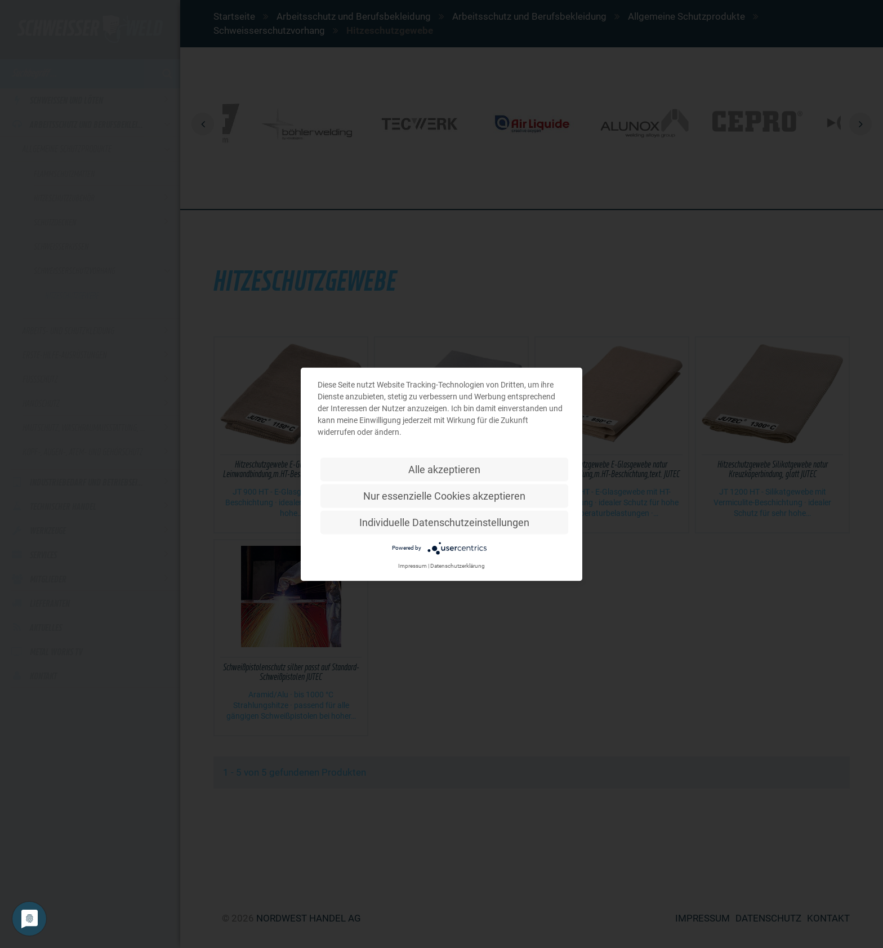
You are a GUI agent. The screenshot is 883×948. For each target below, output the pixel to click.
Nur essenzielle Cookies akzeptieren (444, 495)
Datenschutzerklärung (457, 565)
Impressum (412, 565)
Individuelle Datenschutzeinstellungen (444, 522)
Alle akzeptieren (444, 469)
